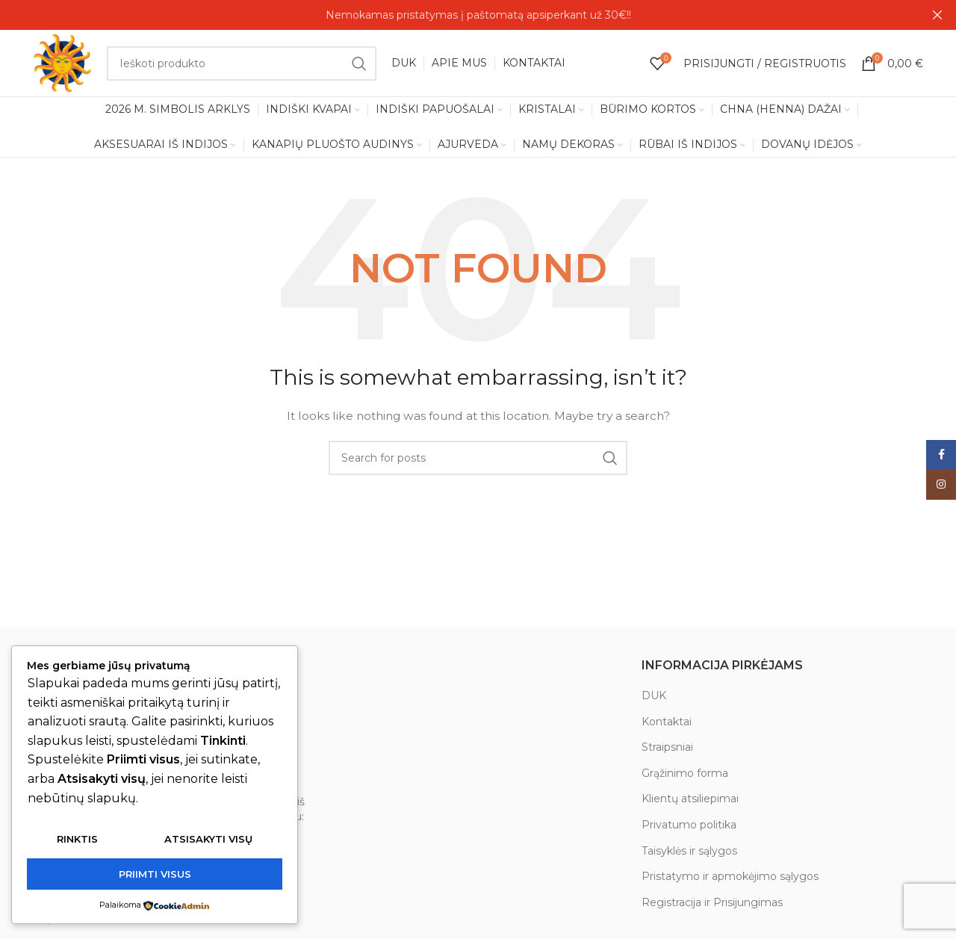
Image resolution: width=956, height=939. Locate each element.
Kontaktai (667, 721)
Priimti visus (155, 874)
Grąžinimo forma (685, 774)
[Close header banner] (937, 15)
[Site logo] (63, 62)
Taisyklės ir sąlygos (689, 851)
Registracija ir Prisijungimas (712, 903)
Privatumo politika (689, 825)
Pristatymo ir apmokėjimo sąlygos (730, 877)
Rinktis (77, 840)
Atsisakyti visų (208, 840)
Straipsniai (667, 747)
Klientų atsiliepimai (690, 799)
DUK (654, 696)
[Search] (242, 63)
